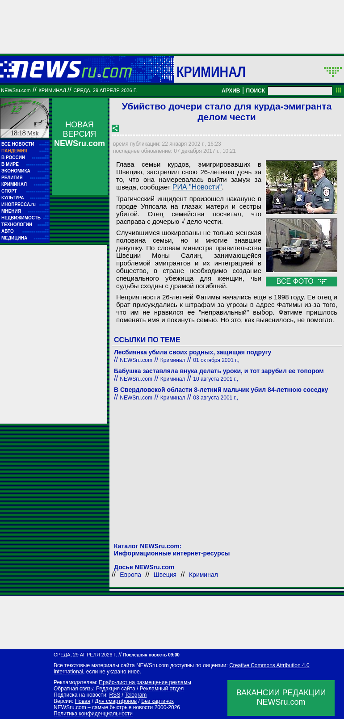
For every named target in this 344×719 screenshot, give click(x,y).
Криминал (211, 71)
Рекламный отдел (162, 688)
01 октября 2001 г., (216, 360)
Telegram (136, 695)
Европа (130, 574)
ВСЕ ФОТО (302, 281)
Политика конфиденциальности (93, 714)
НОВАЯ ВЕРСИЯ (79, 134)
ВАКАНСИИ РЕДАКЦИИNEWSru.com (281, 697)
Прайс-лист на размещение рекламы (145, 682)
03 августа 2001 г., (215, 398)
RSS (114, 695)
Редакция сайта (115, 688)
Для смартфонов (116, 701)
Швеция (165, 574)
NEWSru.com (16, 90)
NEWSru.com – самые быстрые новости (103, 707)
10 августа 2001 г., (215, 379)
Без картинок (157, 701)
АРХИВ (231, 91)
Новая (82, 701)
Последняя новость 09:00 (151, 654)
